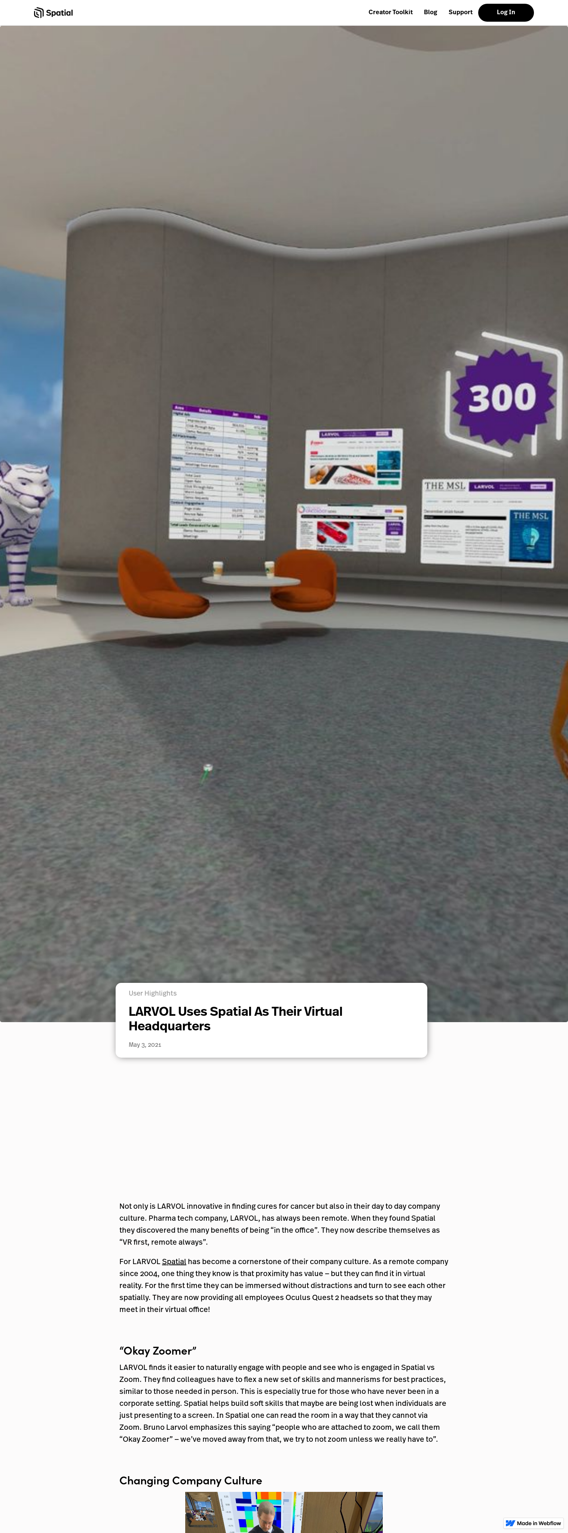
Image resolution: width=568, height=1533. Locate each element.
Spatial (174, 1262)
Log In (506, 13)
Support (461, 13)
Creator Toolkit (391, 13)
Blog (430, 13)
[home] (53, 12)
